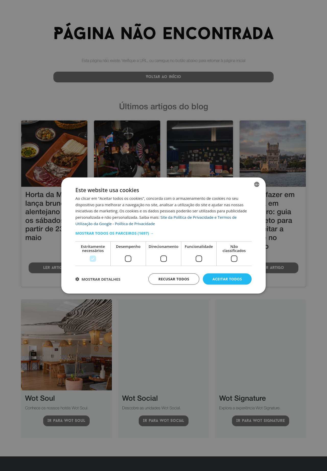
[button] (163, 233)
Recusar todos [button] (173, 278)
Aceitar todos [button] (227, 278)
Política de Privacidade (135, 223)
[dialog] (163, 235)
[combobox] (256, 184)
